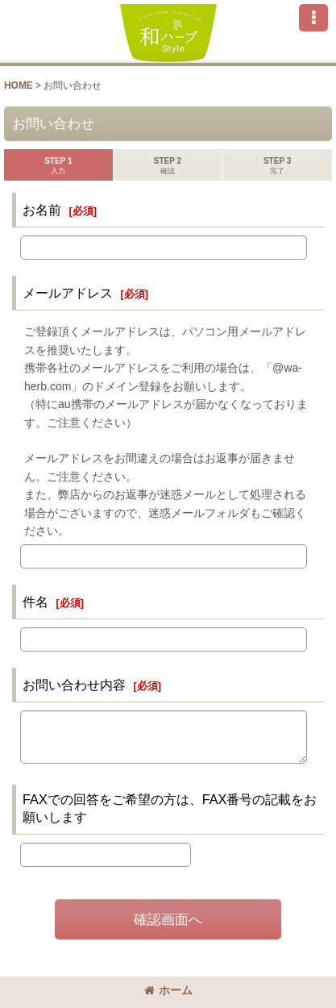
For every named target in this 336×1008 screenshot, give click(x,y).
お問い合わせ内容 (74, 684)
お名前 (42, 209)
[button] (313, 17)
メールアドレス (68, 292)
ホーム (168, 990)
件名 (35, 601)
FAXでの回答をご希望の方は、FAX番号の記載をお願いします (170, 808)
